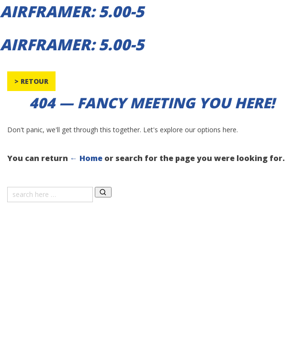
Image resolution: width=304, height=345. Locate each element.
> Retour (31, 81)
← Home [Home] (86, 158)
